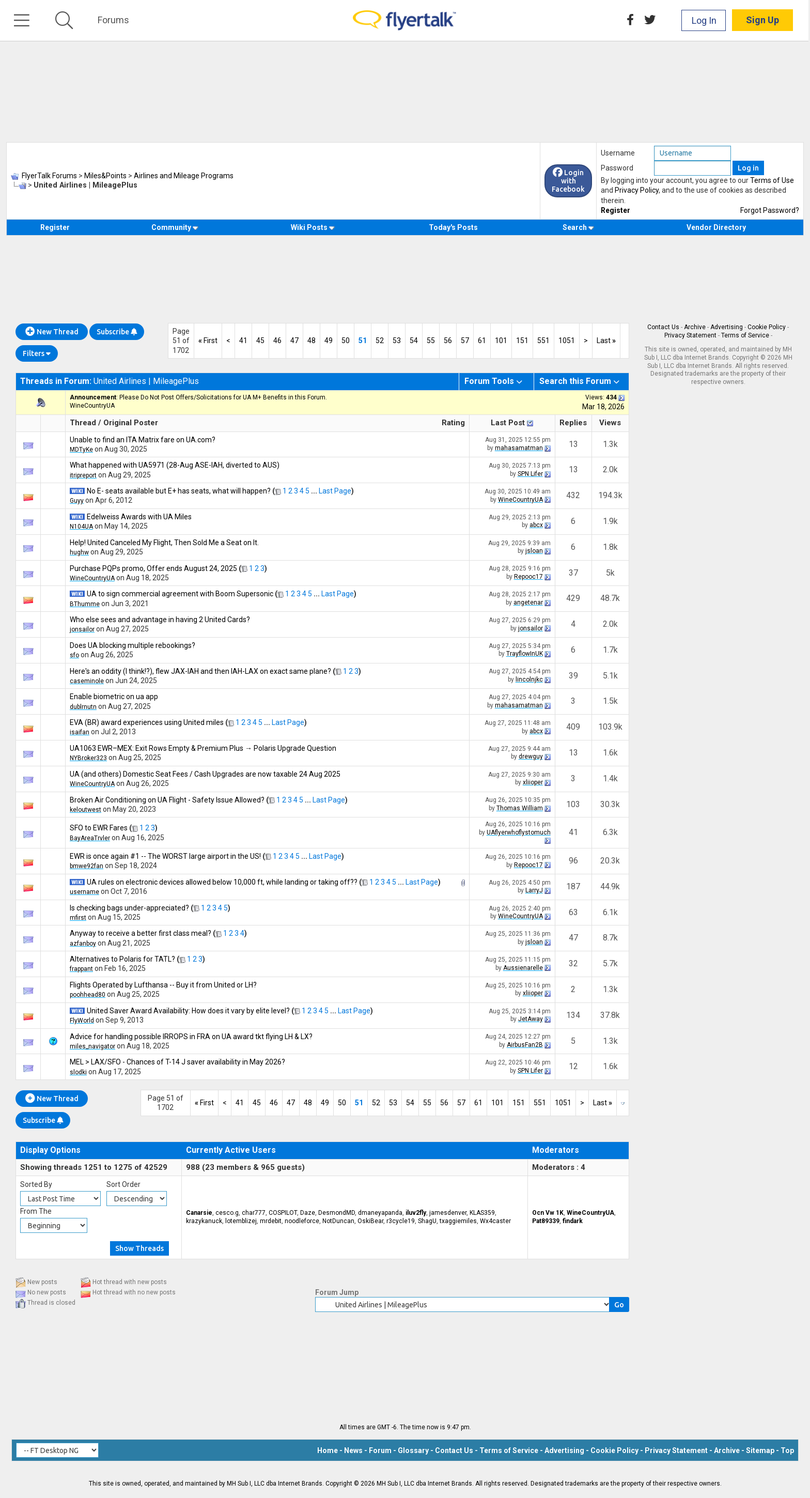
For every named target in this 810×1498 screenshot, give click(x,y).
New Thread (52, 332)
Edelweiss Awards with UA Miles (139, 517)
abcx (536, 525)
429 (573, 598)
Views (610, 422)
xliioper (533, 782)
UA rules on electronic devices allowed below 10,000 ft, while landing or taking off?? (222, 882)
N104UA (81, 526)
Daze (307, 1212)
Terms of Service (745, 335)
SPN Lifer (530, 473)
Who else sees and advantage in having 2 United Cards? (160, 619)
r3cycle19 (400, 1221)
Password (617, 168)
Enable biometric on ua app (114, 696)
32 (573, 963)
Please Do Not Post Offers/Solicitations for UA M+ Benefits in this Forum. (223, 397)
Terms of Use (772, 180)
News (353, 1450)
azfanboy (83, 943)
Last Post (508, 422)
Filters (37, 353)
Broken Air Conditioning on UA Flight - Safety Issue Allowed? (167, 800)
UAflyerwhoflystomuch (519, 832)
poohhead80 (87, 994)
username (84, 891)
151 (522, 340)
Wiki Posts (313, 227)
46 (277, 340)
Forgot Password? (769, 210)
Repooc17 (528, 576)
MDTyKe (81, 449)
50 (345, 340)
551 (543, 340)
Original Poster (130, 422)
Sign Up (764, 20)
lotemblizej (241, 1221)
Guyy (77, 500)
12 (573, 1066)
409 (573, 727)
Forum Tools (489, 381)
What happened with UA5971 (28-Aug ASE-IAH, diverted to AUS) (174, 465)
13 (573, 444)
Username (618, 153)
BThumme (85, 604)
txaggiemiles (458, 1221)
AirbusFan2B (525, 1044)
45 (260, 340)
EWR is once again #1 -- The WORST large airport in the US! (165, 856)
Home (327, 1450)
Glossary (413, 1450)
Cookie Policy (766, 327)
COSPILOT (283, 1212)
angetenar (528, 602)
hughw (79, 552)
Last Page (335, 491)
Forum (380, 1450)
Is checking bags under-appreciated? (129, 908)
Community (174, 227)
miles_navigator (92, 1046)
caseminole (87, 681)
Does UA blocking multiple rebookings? (132, 645)
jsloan (534, 550)
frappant (81, 968)
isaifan (79, 732)
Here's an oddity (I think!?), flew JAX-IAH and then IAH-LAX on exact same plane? (200, 671)
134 (573, 1015)
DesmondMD (336, 1212)
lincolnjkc (529, 679)
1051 (566, 340)
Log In (705, 20)
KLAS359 (482, 1212)
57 (465, 340)
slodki (78, 1072)
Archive (695, 327)
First (207, 340)
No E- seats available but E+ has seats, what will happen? (179, 491)
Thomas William (519, 808)
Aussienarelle (523, 967)
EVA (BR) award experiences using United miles (147, 722)
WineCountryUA (92, 405)
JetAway (530, 1019)
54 (414, 340)
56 (448, 340)
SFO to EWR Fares (99, 828)
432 (573, 495)
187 (573, 886)
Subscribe (117, 332)
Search (578, 227)
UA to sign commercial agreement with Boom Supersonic (180, 594)
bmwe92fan (86, 866)
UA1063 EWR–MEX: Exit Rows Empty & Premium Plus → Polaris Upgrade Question (203, 748)
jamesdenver (447, 1212)
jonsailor (82, 629)
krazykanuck (204, 1221)
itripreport (83, 475)
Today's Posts (453, 227)
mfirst (78, 917)
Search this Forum (575, 381)
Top (787, 1450)
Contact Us (663, 327)
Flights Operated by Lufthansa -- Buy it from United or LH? (163, 985)
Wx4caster (495, 1221)
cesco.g (227, 1212)
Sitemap (760, 1450)
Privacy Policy (637, 190)
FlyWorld (82, 1020)
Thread (83, 422)
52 (380, 340)
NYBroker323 (88, 758)
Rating (453, 422)
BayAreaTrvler (90, 838)
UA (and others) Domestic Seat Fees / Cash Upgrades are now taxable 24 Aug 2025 (205, 774)
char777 (254, 1212)
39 (573, 676)
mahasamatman (519, 448)
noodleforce (302, 1221)
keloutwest (85, 809)
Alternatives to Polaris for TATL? (122, 959)
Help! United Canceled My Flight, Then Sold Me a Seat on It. (164, 542)
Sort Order (123, 1184)
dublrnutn (83, 707)
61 (482, 340)
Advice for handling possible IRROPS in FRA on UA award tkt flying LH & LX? (191, 1036)
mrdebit (271, 1221)
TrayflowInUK (524, 653)
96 (573, 861)
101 (501, 340)
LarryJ (534, 890)
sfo (74, 655)
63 (573, 912)
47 (294, 340)
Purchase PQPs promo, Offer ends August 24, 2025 (153, 568)
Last (606, 340)
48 (311, 340)
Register (615, 210)
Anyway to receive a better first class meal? (140, 933)
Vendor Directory (716, 227)
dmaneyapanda (380, 1212)
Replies (573, 422)
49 (328, 340)
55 (431, 340)
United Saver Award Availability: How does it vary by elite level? (188, 1011)
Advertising (726, 327)
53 (397, 340)
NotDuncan (338, 1221)
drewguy (531, 756)
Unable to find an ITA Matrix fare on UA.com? (142, 440)
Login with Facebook (568, 180)
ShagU (427, 1221)
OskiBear (370, 1221)
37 (573, 573)
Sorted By (36, 1184)
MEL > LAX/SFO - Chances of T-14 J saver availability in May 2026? (177, 1062)
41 (243, 340)
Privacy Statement (690, 335)
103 (573, 804)
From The (36, 1211)
